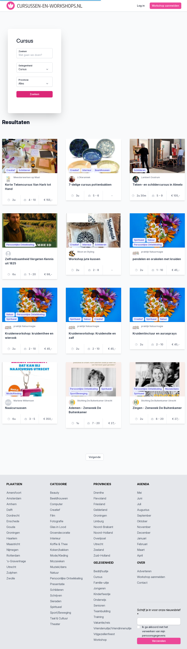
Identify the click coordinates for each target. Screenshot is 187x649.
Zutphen (11, 572)
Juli (139, 504)
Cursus (98, 577)
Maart (141, 550)
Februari (142, 544)
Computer (56, 504)
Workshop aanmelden (151, 577)
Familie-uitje (101, 582)
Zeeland (99, 550)
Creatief (55, 510)
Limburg (99, 521)
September (144, 515)
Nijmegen (12, 550)
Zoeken (23, 51)
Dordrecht (12, 515)
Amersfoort (13, 492)
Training (99, 617)
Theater (55, 624)
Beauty (54, 492)
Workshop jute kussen (84, 259)
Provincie (24, 80)
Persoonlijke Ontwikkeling (66, 578)
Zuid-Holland (102, 555)
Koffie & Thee (59, 544)
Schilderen (57, 590)
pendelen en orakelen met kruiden (157, 259)
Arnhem (11, 504)
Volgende (95, 457)
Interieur (55, 538)
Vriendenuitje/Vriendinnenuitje (113, 628)
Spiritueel (56, 607)
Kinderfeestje (102, 594)
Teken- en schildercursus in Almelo (158, 184)
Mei (139, 492)
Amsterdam (13, 498)
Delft (9, 510)
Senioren (99, 605)
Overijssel (100, 538)
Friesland (99, 504)
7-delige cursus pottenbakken (90, 184)
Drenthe (99, 492)
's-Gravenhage (16, 561)
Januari (141, 538)
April (140, 555)
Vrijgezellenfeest (104, 634)
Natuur (54, 572)
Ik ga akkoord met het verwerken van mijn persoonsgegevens (155, 631)
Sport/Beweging (60, 612)
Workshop (100, 640)
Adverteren (144, 571)
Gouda (10, 527)
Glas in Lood (58, 527)
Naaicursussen (15, 408)
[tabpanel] (93, 65)
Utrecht (11, 567)
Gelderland (100, 510)
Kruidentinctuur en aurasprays (155, 333)
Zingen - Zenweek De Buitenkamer (157, 408)
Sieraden (55, 601)
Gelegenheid (25, 65)
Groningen (13, 532)
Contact (142, 582)
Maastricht (13, 544)
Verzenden (159, 640)
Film (52, 515)
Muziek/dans (58, 567)
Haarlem (11, 538)
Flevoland (100, 498)
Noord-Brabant (103, 527)
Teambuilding (102, 611)
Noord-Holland (103, 532)
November (144, 527)
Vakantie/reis (102, 622)
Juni (139, 498)
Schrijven (56, 595)
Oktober (142, 521)
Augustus (143, 510)
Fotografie (56, 521)
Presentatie (57, 584)
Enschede (12, 521)
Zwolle (10, 578)
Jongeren (100, 588)
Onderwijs (100, 600)
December (143, 532)
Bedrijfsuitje (101, 571)
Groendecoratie (60, 532)
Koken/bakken (59, 550)
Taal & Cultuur (59, 618)
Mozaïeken (57, 561)
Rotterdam (13, 555)
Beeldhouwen (59, 498)
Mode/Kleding (59, 555)
